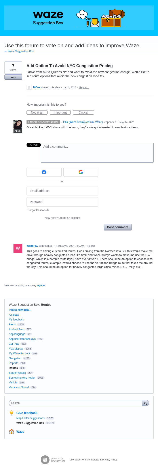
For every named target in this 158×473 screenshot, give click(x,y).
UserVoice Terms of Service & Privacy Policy (93, 459)
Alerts (12, 324)
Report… (84, 87)
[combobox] (76, 403)
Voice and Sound (19, 387)
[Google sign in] (81, 172)
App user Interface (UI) (22, 338)
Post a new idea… (20, 309)
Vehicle (13, 382)
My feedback (16, 319)
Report (91, 246)
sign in (41, 285)
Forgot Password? (38, 210)
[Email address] (62, 191)
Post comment (117, 227)
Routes (46, 304)
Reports (13, 363)
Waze (20, 431)
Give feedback (26, 413)
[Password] (62, 202)
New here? (62, 217)
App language (17, 334)
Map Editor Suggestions (30, 418)
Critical (86, 113)
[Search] (145, 403)
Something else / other (22, 377)
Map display (16, 348)
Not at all (39, 113)
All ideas (14, 314)
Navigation (15, 358)
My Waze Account (19, 353)
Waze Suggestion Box (24, 304)
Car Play (14, 343)
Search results (17, 372)
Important (62, 113)
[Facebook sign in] (44, 172)
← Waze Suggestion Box (19, 51)
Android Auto (16, 329)
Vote (13, 77)
